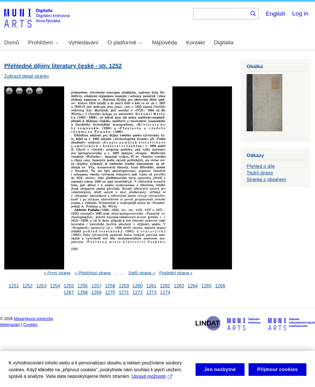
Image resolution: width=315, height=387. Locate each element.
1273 (151, 292)
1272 (138, 292)
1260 (138, 285)
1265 (206, 285)
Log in (300, 13)
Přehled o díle (261, 166)
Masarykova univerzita (33, 319)
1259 (124, 285)
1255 (69, 285)
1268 (83, 292)
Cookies (30, 325)
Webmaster (10, 325)
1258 (110, 285)
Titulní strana (260, 172)
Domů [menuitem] (11, 42)
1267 (69, 292)
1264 (193, 285)
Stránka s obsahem (266, 179)
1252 (27, 285)
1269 (96, 292)
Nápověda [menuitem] (164, 42)
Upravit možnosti (151, 382)
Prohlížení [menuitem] (43, 42)
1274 (165, 292)
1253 (41, 285)
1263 (179, 285)
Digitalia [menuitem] (223, 42)
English (275, 13)
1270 (110, 292)
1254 (55, 285)
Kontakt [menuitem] (195, 42)
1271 (124, 292)
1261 (151, 285)
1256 (83, 285)
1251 (14, 285)
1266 (220, 285)
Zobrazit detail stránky (26, 76)
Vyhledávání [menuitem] (83, 42)
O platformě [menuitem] (125, 42)
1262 (165, 285)
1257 (96, 285)
